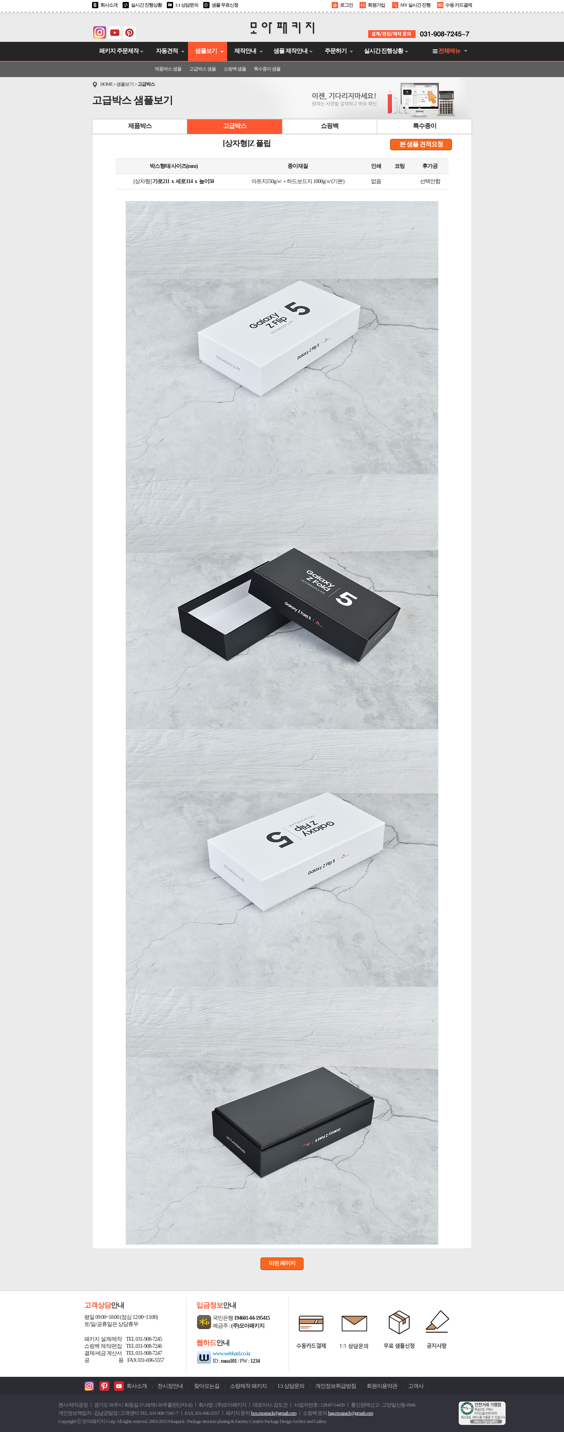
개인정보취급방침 (335, 1386)
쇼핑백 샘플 (235, 69)
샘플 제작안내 (290, 51)
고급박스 (146, 84)
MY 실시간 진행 (415, 5)
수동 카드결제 (458, 5)
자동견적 (167, 51)
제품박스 (140, 125)
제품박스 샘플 (168, 69)
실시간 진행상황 (146, 5)
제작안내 (245, 51)
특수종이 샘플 (267, 69)
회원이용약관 (382, 1386)
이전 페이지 (282, 1263)
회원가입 (376, 5)
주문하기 (336, 51)
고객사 (415, 1386)
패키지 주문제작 (119, 51)
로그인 (346, 5)
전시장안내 (170, 1386)
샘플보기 (206, 51)
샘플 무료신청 (225, 5)
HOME (106, 84)
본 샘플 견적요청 (421, 144)
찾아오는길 (206, 1386)
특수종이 (424, 125)
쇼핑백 (329, 125)
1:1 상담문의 (186, 5)
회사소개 (109, 5)
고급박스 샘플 (202, 69)
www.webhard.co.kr (231, 1353)
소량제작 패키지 (248, 1386)
